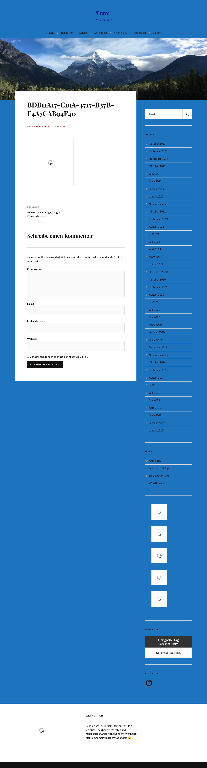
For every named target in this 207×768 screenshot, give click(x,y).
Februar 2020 (157, 332)
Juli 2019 (154, 385)
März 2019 (155, 415)
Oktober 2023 (157, 143)
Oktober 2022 (157, 166)
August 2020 (156, 294)
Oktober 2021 (157, 211)
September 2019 (158, 370)
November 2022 (158, 158)
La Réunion (100, 32)
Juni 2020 (154, 309)
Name (31, 306)
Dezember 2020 (158, 272)
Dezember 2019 (158, 347)
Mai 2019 (154, 400)
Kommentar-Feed (159, 475)
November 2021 (158, 204)
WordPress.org (158, 483)
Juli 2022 (154, 173)
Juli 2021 (154, 234)
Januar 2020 (156, 339)
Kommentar (35, 269)
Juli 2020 (154, 302)
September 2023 (158, 151)
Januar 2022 (156, 196)
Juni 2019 (154, 392)
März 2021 (155, 256)
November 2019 (158, 355)
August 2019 (156, 377)
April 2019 (155, 407)
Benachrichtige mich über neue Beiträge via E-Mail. (59, 359)
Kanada (83, 32)
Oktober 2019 (157, 362)
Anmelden (155, 460)
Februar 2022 (157, 189)
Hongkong (67, 32)
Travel (103, 13)
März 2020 (155, 324)
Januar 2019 (156, 430)
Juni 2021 (154, 241)
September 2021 (158, 219)
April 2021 (155, 249)
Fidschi (50, 32)
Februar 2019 (157, 423)
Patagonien (140, 32)
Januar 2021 (156, 264)
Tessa (64, 126)
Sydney (157, 32)
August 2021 (156, 226)
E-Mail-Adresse (36, 323)
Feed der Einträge (159, 468)
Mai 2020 (154, 317)
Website (32, 341)
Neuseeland (120, 32)
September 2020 (158, 287)
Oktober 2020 (157, 279)
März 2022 (155, 181)
